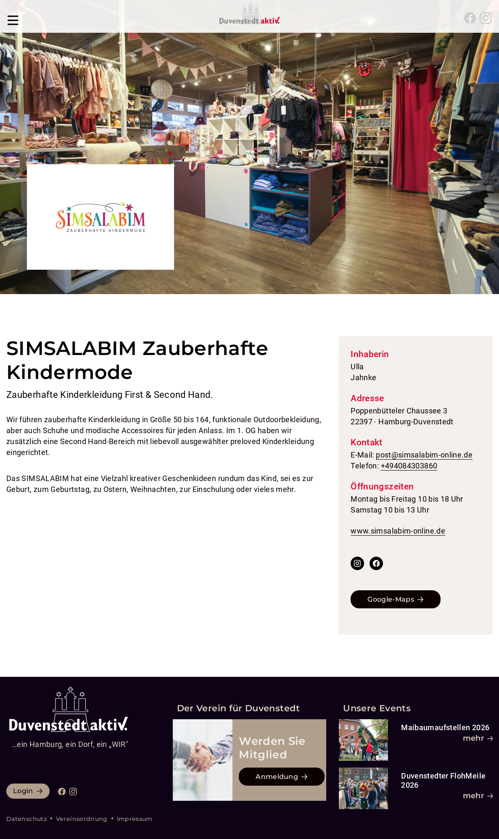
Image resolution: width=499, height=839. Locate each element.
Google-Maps (390, 599)
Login (23, 791)
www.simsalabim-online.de (398, 530)
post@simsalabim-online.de (424, 454)
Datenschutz (26, 819)
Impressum (135, 819)
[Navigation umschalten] (13, 18)
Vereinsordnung (82, 819)
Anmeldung (277, 777)
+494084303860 (409, 465)
